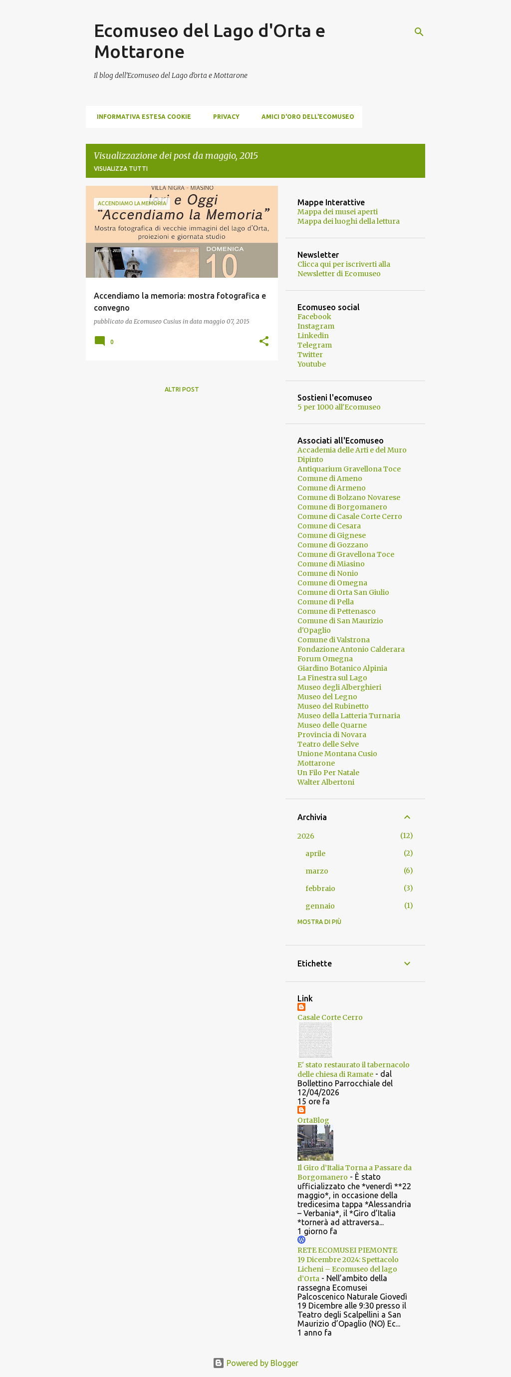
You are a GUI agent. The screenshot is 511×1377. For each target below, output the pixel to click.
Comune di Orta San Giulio (343, 592)
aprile (315, 853)
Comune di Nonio (327, 573)
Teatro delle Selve (328, 744)
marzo (316, 871)
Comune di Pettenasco (336, 611)
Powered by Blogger (255, 1363)
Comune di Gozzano (332, 544)
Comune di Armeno (331, 487)
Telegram (314, 345)
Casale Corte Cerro (330, 1017)
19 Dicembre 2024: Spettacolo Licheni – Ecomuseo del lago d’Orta (348, 1269)
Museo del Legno (327, 696)
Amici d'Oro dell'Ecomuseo (304, 116)
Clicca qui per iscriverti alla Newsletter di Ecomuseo (343, 269)
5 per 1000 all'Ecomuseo (339, 407)
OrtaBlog (313, 1120)
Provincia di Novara (331, 734)
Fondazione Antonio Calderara (351, 649)
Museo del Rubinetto (333, 706)
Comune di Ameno (329, 478)
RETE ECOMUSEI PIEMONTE (347, 1250)
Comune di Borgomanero (342, 506)
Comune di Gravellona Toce (345, 554)
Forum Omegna (325, 658)
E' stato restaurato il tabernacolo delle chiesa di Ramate (353, 1069)
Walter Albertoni (325, 782)
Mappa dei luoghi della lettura (348, 221)
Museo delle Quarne (332, 725)
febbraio (320, 888)
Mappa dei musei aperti (337, 211)
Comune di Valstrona (333, 639)
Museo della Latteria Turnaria (348, 715)
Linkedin (313, 335)
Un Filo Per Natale (328, 772)
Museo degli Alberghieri (339, 687)
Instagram (315, 326)
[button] (264, 342)
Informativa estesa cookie (141, 116)
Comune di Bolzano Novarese (348, 497)
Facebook (314, 316)
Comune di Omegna (332, 582)
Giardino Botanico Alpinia (342, 668)
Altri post (182, 389)
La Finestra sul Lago (332, 677)
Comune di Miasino (331, 563)
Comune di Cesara (329, 525)
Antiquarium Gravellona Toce (349, 468)
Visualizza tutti (121, 168)
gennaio (320, 906)
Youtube (311, 364)
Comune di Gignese (331, 535)
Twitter (310, 354)
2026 (305, 836)
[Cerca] (419, 32)
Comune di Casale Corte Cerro (349, 516)
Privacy (223, 116)
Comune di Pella (325, 601)
